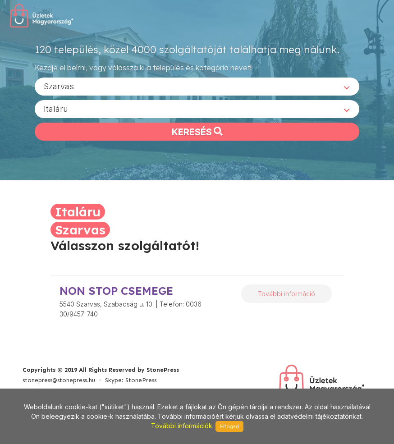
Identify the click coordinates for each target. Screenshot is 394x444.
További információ (286, 294)
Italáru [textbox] (56, 108)
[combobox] (197, 86)
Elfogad (229, 426)
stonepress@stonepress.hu (59, 380)
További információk (181, 426)
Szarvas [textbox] (59, 86)
